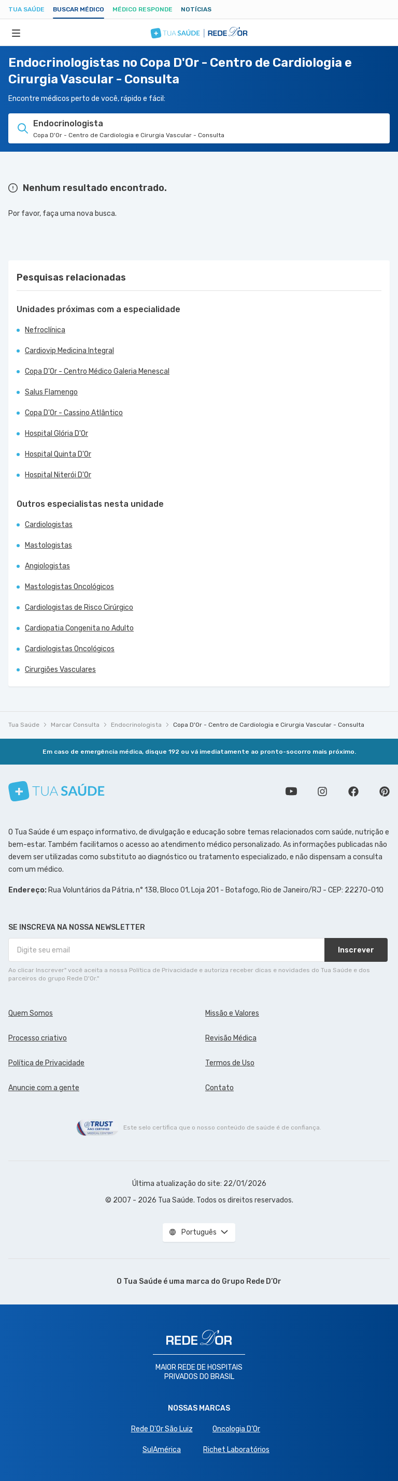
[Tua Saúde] (56, 791)
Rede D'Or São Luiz (162, 1429)
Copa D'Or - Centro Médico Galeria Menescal (97, 371)
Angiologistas (47, 566)
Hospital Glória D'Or (56, 433)
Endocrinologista (136, 724)
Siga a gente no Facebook (353, 791)
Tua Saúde (26, 9)
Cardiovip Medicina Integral (69, 350)
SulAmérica (162, 1449)
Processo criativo (37, 1038)
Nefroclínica (45, 330)
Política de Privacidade (46, 1063)
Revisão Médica (231, 1038)
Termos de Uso (229, 1063)
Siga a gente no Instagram (322, 791)
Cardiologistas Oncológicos (70, 648)
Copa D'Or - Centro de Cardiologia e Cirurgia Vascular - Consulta (268, 724)
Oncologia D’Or (236, 1429)
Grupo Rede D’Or (251, 1281)
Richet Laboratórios (236, 1449)
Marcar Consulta (75, 724)
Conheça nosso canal (291, 791)
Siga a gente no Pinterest (384, 791)
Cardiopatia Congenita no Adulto (79, 628)
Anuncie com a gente (43, 1087)
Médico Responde (142, 9)
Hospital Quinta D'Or (58, 454)
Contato (219, 1087)
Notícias (196, 9)
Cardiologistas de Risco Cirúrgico (79, 607)
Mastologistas (48, 545)
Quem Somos (30, 1013)
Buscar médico (78, 9)
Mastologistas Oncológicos (69, 586)
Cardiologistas (49, 524)
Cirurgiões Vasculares (60, 669)
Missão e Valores (232, 1013)
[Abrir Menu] (16, 32)
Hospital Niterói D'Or (58, 475)
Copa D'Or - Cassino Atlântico (74, 412)
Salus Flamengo (51, 392)
